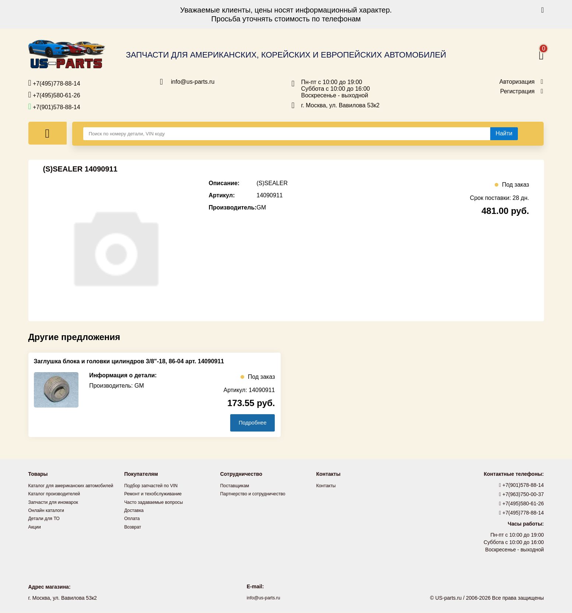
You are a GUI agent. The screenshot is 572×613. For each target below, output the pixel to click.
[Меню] (47, 133)
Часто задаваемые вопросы (157, 502)
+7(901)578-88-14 (54, 107)
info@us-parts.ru (193, 82)
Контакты (327, 486)
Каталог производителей (57, 502)
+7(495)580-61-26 (54, 95)
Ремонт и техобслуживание (157, 494)
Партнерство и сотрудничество (257, 494)
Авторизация (517, 82)
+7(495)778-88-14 (54, 83)
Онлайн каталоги (48, 519)
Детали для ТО (46, 527)
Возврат (134, 527)
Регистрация (517, 91)
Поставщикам (236, 486)
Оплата (133, 519)
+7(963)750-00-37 (521, 495)
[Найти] (504, 133)
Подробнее (249, 423)
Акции (35, 535)
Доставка (135, 510)
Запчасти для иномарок (56, 510)
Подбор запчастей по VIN (154, 486)
